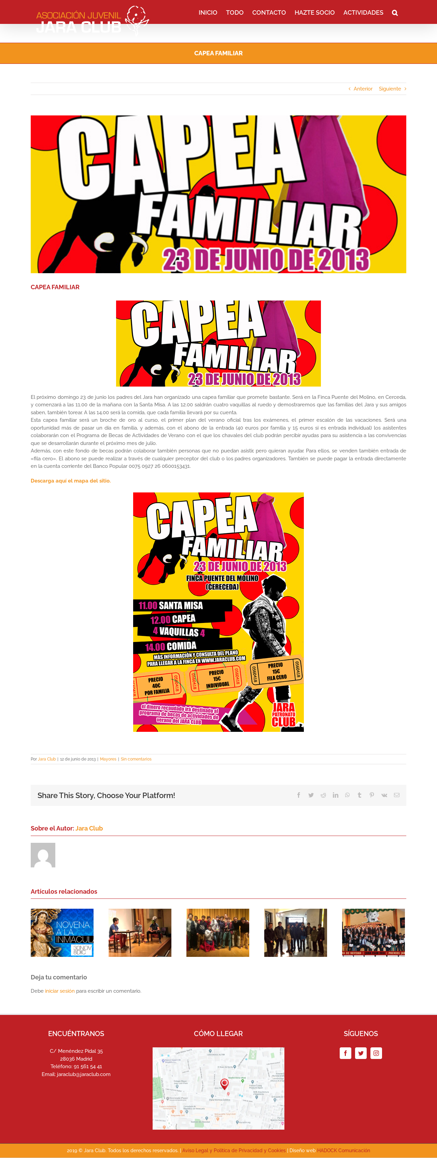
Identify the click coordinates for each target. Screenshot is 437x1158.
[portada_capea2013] (218, 194)
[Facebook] (345, 1053)
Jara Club (47, 759)
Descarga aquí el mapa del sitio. (71, 481)
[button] (395, 12)
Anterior (363, 89)
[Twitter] (361, 1053)
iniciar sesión (60, 991)
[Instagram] (376, 1053)
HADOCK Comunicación (343, 1150)
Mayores (108, 759)
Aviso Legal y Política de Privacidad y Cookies (234, 1150)
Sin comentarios (136, 759)
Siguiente (390, 89)
